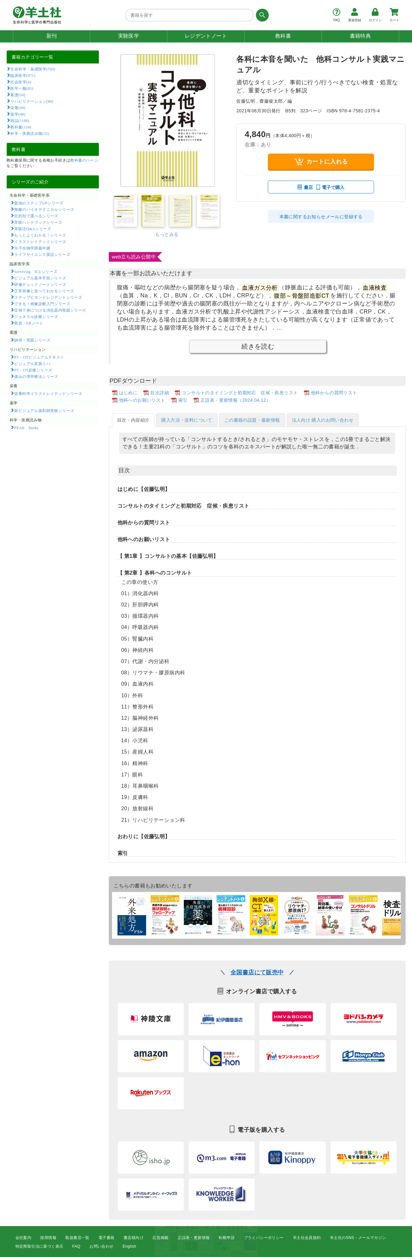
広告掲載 (161, 1237)
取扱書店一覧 (77, 1237)
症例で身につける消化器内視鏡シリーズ (50, 310)
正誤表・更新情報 (194, 1237)
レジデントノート (206, 36)
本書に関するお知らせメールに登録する (321, 216)
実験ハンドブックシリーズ (38, 222)
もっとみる (166, 234)
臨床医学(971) (22, 75)
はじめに (128, 392)
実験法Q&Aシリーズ (32, 228)
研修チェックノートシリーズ (40, 284)
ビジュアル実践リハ (32, 363)
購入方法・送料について (186, 420)
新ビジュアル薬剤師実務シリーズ (44, 410)
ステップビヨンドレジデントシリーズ (48, 297)
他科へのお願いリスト (142, 400)
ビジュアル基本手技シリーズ (40, 278)
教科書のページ (84, 160)
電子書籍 (106, 1237)
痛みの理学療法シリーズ (36, 376)
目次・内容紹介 (133, 420)
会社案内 (23, 1237)
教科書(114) (20, 127)
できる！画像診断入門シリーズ (42, 303)
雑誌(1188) (19, 120)
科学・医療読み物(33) (29, 133)
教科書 (283, 36)
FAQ (76, 1246)
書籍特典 (360, 36)
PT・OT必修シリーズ (33, 370)
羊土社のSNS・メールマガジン (358, 1237)
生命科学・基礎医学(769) (32, 69)
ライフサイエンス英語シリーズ (42, 254)
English (129, 1246)
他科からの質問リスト (334, 392)
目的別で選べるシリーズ (36, 216)
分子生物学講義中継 (32, 248)
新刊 (51, 36)
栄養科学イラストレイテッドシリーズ (48, 393)
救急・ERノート (28, 323)
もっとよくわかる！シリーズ (40, 235)
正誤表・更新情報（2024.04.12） (236, 400)
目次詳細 (159, 392)
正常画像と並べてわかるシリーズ (44, 291)
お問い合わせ (101, 1246)
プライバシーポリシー (264, 1237)
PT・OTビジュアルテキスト (39, 357)
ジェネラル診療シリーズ (36, 316)
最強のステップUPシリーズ (38, 203)
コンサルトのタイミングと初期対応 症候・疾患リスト (240, 392)
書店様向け (134, 1237)
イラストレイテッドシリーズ (40, 241)
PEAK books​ (26, 427)
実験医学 (128, 36)
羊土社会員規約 (307, 1237)
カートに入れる (321, 162)
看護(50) (17, 95)
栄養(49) (17, 107)
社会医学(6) (20, 82)
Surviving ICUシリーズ (35, 271)
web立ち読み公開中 (134, 256)
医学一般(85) (21, 88)
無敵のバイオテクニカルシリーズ (44, 209)
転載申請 (227, 1237)
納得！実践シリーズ (32, 340)
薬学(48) (17, 114)
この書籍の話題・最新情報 (252, 420)
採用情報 (48, 1237)
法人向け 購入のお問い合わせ (323, 420)
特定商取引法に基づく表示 (39, 1246)
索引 (183, 400)
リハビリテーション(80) (31, 101)
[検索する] (261, 15)
